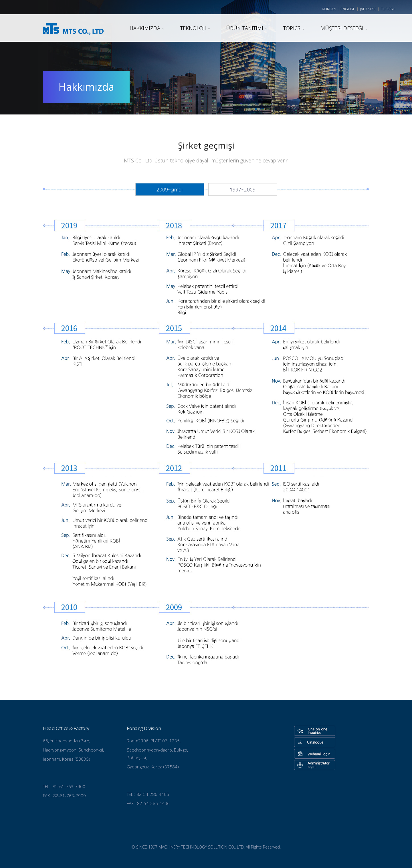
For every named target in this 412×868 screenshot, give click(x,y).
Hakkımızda (145, 28)
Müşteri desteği (341, 28)
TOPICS (291, 28)
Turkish (388, 8)
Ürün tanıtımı (244, 28)
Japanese (368, 8)
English (348, 8)
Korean (329, 8)
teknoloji (193, 28)
